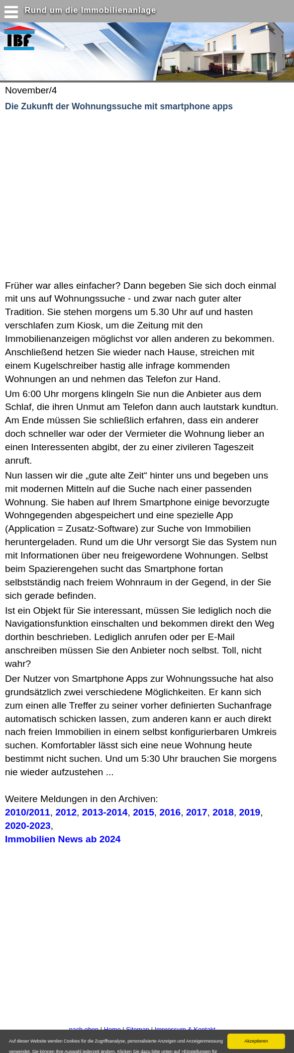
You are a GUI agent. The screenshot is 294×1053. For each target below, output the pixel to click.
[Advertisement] (128, 196)
